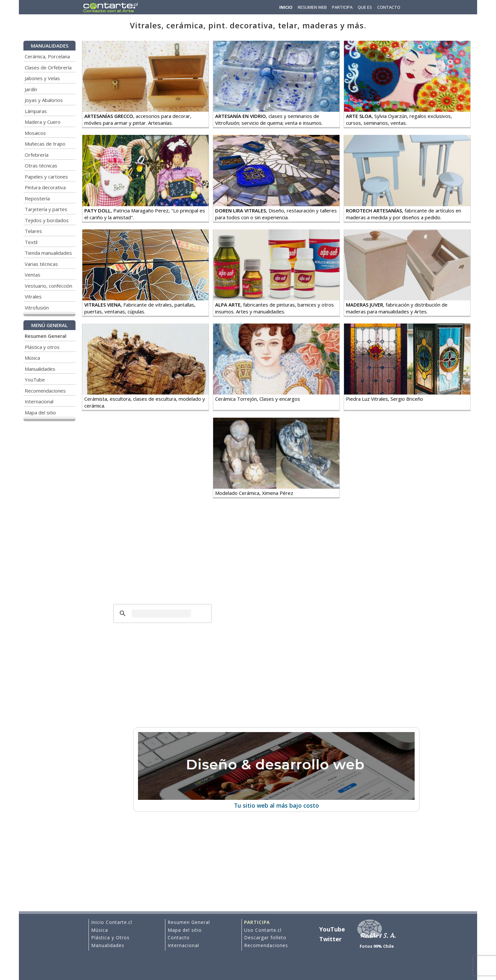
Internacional (39, 401)
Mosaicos (35, 133)
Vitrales (33, 296)
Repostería (37, 198)
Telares (33, 231)
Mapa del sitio (40, 412)
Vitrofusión (37, 307)
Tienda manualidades (48, 253)
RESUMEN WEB (312, 7)
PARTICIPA (342, 7)
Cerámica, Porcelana (47, 56)
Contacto (179, 937)
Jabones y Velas (42, 78)
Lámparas (36, 111)
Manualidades (40, 369)
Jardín (31, 89)
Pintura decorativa (45, 187)
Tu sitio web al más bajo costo (276, 801)
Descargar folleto (265, 937)
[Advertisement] (162, 556)
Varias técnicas (41, 264)
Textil (31, 242)
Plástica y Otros (110, 937)
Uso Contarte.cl (263, 930)
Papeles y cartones (46, 176)
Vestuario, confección (48, 285)
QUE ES (365, 7)
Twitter (330, 939)
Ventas (32, 274)
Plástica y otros (42, 347)
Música (32, 357)
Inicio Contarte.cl (111, 922)
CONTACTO (388, 7)
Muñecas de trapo (45, 143)
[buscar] (161, 613)
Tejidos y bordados (47, 220)
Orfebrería (36, 154)
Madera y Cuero (43, 122)
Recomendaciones (45, 390)
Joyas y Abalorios (44, 100)
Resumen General (189, 922)
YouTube (35, 379)
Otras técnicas (41, 165)
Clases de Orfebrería (48, 67)
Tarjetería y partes (46, 209)
